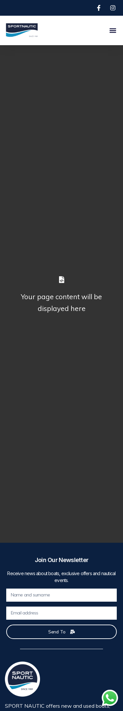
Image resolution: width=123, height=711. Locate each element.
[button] (112, 30)
